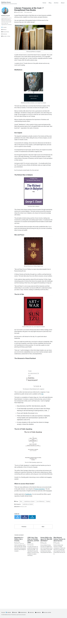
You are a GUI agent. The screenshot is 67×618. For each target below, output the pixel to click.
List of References (40, 546)
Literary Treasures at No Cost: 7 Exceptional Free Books (29, 9)
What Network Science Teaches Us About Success (59, 583)
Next (43, 570)
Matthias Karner (10, 3)
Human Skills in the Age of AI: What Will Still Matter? (46, 583)
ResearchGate (24, 612)
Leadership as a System (29, 546)
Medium (15, 612)
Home (44, 3)
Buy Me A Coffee (50, 612)
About (62, 3)
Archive (56, 3)
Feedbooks (29, 539)
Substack (33, 612)
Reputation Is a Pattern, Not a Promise (18, 583)
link (48, 430)
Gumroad (41, 612)
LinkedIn (9, 612)
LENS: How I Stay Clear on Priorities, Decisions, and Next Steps (33, 584)
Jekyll (17, 614)
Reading (48, 546)
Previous (24, 570)
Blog (50, 3)
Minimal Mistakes (22, 614)
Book (21, 546)
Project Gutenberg (45, 531)
